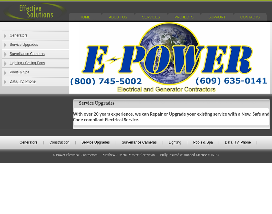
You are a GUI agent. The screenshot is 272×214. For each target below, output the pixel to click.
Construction (59, 142)
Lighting (175, 142)
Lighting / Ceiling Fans (27, 63)
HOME (85, 17)
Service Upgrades (24, 45)
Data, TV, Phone (23, 81)
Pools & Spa (19, 72)
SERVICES (151, 17)
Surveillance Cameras (27, 54)
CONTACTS (250, 17)
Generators (19, 35)
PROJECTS (184, 17)
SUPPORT (217, 17)
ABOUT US (118, 17)
